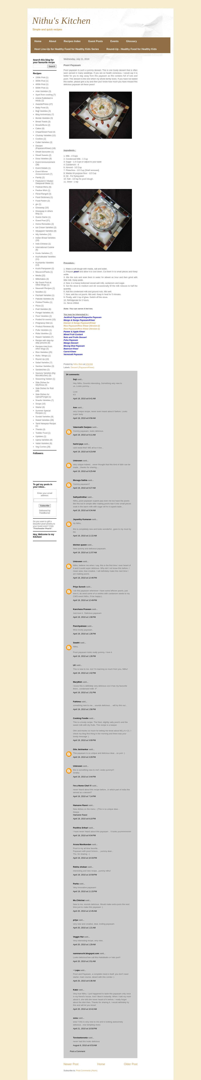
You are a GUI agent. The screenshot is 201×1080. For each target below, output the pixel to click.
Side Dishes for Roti (44, 388)
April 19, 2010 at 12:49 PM (85, 600)
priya (75, 920)
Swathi (76, 642)
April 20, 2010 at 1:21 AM (84, 927)
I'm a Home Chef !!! (82, 785)
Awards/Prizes (42, 104)
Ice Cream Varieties (44, 227)
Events (114, 41)
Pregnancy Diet (42, 323)
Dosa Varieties (42, 158)
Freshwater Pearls (42, 528)
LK (74, 665)
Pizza (38, 305)
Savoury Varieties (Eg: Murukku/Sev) (45, 374)
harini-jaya (78, 444)
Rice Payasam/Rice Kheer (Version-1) (82, 329)
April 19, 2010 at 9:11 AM (84, 435)
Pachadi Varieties (43, 295)
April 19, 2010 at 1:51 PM (84, 692)
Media (38, 275)
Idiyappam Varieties (44, 231)
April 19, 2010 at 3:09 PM (84, 740)
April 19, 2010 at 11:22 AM (85, 536)
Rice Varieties (41, 352)
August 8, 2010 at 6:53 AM (85, 1045)
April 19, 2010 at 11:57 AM (85, 552)
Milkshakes (40, 279)
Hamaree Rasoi (80, 805)
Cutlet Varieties (42, 142)
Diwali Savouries (43, 152)
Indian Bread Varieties (45, 238)
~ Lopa (76, 970)
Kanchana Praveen (82, 609)
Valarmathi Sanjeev (82, 427)
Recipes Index (72, 41)
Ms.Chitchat (79, 900)
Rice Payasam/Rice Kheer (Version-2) (82, 326)
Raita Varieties (42, 333)
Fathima (77, 701)
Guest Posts (95, 41)
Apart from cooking (44, 94)
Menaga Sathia (80, 480)
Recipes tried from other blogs (43, 347)
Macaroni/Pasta (42, 272)
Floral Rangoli (41, 194)
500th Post (40, 88)
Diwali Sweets (41, 155)
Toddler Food (41, 433)
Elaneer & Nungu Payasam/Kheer (80, 323)
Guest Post (40, 220)
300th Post (40, 81)
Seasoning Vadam (43, 379)
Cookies (39, 139)
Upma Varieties (42, 440)
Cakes (38, 128)
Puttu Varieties (42, 330)
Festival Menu (41, 187)
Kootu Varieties (42, 253)
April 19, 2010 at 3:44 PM (84, 777)
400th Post (40, 84)
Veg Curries (40, 447)
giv (36, 204)
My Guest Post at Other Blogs (43, 283)
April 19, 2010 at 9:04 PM (84, 835)
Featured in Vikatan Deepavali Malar (44, 182)
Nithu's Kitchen (61, 20)
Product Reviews (43, 326)
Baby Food (40, 107)
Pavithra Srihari (80, 828)
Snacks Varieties (43, 400)
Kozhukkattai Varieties (45, 256)
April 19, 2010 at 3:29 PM (84, 757)
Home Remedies (43, 224)
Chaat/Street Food (43, 132)
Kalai (75, 990)
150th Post (40, 77)
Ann (75, 407)
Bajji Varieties (41, 111)
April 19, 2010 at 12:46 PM (85, 578)
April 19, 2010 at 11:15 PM (85, 891)
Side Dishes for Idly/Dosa (42, 383)
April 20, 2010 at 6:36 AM (84, 981)
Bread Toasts (41, 121)
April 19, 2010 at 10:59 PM (85, 875)
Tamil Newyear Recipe (45, 423)
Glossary (131, 41)
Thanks (38, 429)
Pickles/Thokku (42, 302)
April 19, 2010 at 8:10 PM (84, 818)
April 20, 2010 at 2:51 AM (84, 961)
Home (37, 41)
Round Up (40, 359)
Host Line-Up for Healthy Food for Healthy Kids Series (66, 49)
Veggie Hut (78, 937)
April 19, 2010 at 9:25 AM (84, 471)
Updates (39, 436)
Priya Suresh (79, 587)
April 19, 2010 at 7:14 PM (84, 796)
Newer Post (71, 1064)
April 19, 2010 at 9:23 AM (84, 451)
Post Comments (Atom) (86, 1070)
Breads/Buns (41, 125)
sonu (75, 1018)
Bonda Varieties (42, 118)
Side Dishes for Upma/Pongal (42, 395)
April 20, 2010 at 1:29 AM (84, 944)
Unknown (77, 460)
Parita (76, 884)
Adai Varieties (41, 91)
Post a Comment (77, 1051)
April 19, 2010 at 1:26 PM (84, 634)
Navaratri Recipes (43, 288)
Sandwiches (40, 369)
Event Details (41, 168)
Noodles (39, 292)
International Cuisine (44, 247)
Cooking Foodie (80, 718)
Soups (38, 404)
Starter (38, 407)
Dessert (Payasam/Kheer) (82, 367)
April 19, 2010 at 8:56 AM (84, 418)
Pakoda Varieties (43, 299)
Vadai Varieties (42, 443)
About (52, 41)
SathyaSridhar (80, 497)
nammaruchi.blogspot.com (86, 953)
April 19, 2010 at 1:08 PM (84, 617)
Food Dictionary (42, 197)
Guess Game (41, 217)
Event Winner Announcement (42, 172)
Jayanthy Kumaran (82, 519)
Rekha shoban (80, 867)
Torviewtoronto (80, 1037)
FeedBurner (44, 513)
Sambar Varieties (43, 366)
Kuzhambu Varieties (44, 262)
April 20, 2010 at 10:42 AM (85, 1009)
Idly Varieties (41, 234)
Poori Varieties (42, 316)
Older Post (130, 1064)
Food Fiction (41, 201)
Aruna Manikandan (82, 844)
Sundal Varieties (42, 416)
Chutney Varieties (43, 135)
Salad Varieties (42, 362)
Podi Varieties (41, 309)
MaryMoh (77, 682)
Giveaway (39, 207)
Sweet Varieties (42, 420)
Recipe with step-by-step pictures (44, 341)
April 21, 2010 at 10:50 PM (85, 1028)
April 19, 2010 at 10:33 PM (85, 858)
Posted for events (43, 319)
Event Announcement (45, 162)
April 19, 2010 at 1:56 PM (84, 709)
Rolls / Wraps (41, 355)
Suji (75, 379)
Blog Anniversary (43, 114)
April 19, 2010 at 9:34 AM (84, 510)
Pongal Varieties (42, 312)
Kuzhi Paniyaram (43, 268)
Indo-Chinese (41, 244)
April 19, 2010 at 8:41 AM (84, 398)
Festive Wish (41, 190)
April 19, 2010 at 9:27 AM (84, 488)
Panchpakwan (80, 626)
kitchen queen (80, 545)
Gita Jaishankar (80, 749)
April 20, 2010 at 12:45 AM (85, 911)
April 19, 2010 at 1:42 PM (84, 673)
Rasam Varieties (42, 337)
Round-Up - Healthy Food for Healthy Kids (131, 49)
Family (38, 177)
